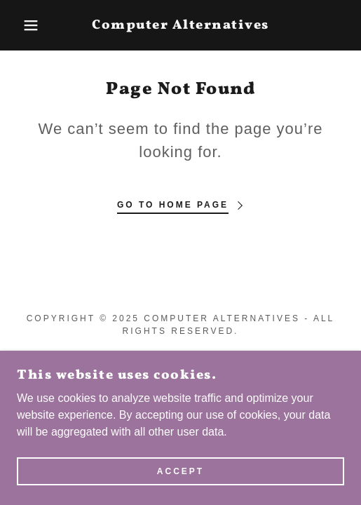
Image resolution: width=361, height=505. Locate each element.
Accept (180, 471)
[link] (180, 26)
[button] (25, 25)
